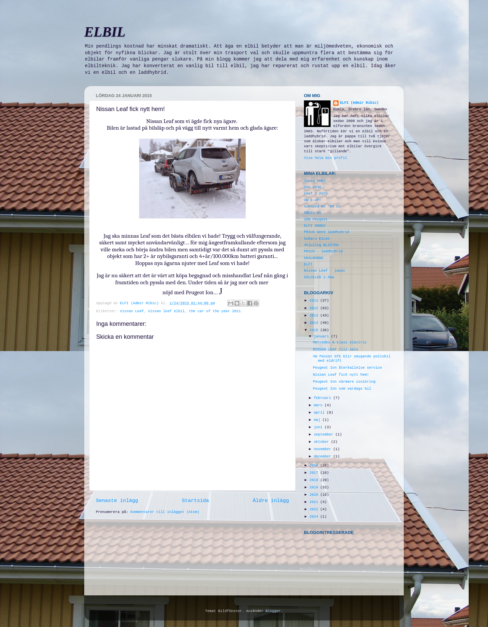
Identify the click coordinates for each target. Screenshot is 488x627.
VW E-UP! (312, 200)
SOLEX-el (312, 213)
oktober (322, 442)
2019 (315, 487)
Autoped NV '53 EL (322, 206)
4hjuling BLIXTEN (321, 245)
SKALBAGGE (313, 258)
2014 (315, 323)
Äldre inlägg (271, 501)
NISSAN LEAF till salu (335, 349)
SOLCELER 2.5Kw (319, 277)
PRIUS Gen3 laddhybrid (326, 232)
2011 (315, 301)
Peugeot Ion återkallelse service (347, 368)
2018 (315, 480)
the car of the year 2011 (215, 311)
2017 (315, 473)
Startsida (195, 501)
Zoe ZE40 (312, 187)
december (323, 456)
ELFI (308, 264)
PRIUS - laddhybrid (323, 251)
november (323, 449)
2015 (315, 330)
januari (322, 336)
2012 (315, 308)
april (320, 413)
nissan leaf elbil (166, 311)
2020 (315, 495)
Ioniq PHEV (315, 181)
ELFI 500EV (315, 226)
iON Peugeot (316, 219)
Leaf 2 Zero (316, 193)
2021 (315, 502)
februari (323, 398)
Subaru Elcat (317, 239)
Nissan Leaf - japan (324, 271)
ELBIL (104, 32)
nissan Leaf (131, 311)
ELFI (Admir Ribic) (140, 303)
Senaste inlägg (117, 501)
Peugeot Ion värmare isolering (344, 382)
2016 (315, 465)
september (325, 435)
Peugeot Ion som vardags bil (342, 389)
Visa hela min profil (325, 158)
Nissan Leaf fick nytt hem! (341, 375)
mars (319, 405)
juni (319, 427)
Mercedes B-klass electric (340, 342)
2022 (315, 509)
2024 (315, 517)
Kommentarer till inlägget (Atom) (164, 512)
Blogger (273, 611)
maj (318, 420)
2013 (315, 315)
